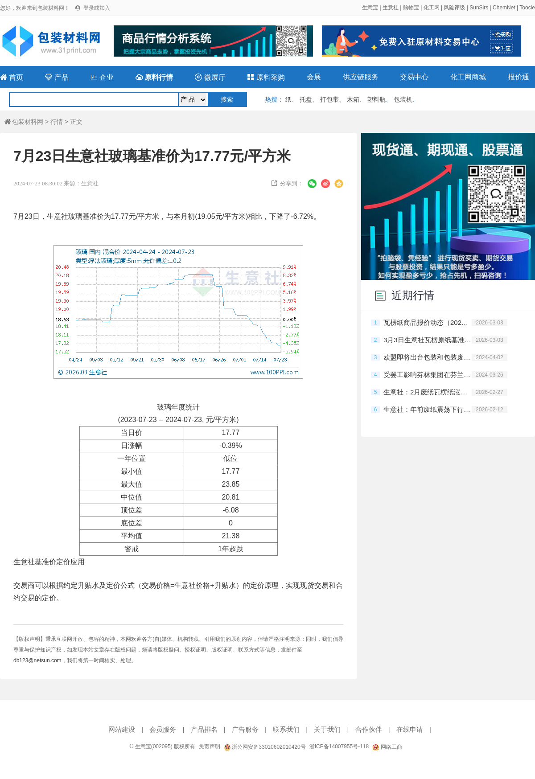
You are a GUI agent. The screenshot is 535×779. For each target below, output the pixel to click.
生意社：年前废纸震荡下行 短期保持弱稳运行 (427, 409)
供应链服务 (361, 77)
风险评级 (454, 7)
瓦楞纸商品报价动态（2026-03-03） (427, 322)
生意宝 (370, 7)
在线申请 (409, 729)
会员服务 (162, 729)
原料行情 (154, 77)
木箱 (353, 99)
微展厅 (210, 77)
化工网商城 (468, 77)
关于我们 (327, 729)
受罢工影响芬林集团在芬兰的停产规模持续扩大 (427, 374)
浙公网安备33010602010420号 (265, 747)
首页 (11, 77)
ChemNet (504, 7)
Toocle (527, 7)
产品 (56, 77)
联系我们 (286, 729)
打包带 (329, 99)
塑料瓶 (376, 99)
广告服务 (245, 729)
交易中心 (414, 77)
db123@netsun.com (37, 660)
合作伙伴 (368, 729)
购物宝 (411, 7)
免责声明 (209, 746)
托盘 (306, 99)
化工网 (432, 7)
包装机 (403, 99)
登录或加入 (96, 8)
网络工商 (387, 747)
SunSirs (478, 7)
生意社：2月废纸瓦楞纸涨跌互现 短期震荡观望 (427, 392)
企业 (102, 77)
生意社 (391, 7)
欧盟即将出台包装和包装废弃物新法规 (427, 357)
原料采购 (265, 77)
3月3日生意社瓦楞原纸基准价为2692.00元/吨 (427, 340)
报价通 (518, 77)
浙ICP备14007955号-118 (339, 746)
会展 (314, 77)
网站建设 (121, 729)
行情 (56, 121)
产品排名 (204, 729)
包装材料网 (23, 121)
